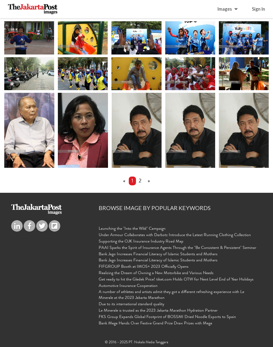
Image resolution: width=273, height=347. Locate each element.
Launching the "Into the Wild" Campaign (132, 229)
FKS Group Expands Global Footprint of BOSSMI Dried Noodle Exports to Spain (167, 317)
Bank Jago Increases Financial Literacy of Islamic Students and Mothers (158, 254)
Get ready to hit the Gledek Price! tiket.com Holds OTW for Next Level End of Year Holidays (176, 280)
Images (224, 9)
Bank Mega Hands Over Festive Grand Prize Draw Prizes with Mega (155, 323)
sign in (258, 9)
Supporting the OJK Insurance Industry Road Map (141, 242)
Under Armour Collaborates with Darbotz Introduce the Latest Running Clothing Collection (175, 235)
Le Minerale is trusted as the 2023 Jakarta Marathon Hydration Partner (158, 311)
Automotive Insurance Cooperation (128, 286)
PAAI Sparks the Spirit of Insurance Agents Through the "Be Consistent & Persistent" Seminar (177, 248)
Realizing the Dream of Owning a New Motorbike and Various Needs (156, 273)
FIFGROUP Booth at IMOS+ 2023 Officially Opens (143, 267)
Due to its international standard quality (131, 304)
